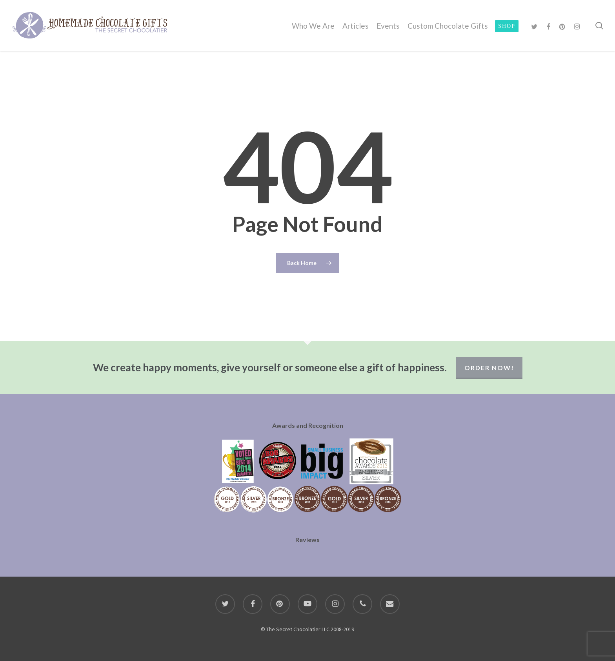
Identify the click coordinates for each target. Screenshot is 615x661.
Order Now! (489, 367)
